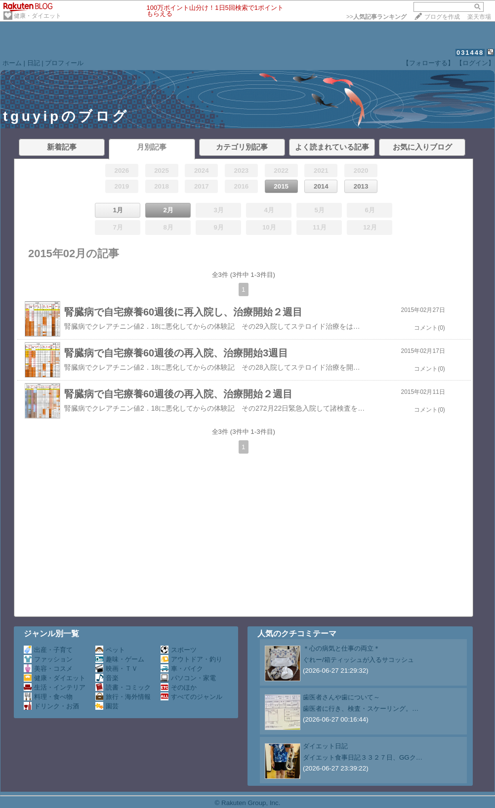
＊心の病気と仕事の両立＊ (341, 648)
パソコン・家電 (188, 678)
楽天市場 (479, 16)
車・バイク (182, 668)
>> (376, 16)
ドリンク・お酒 (51, 706)
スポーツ (179, 650)
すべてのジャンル (191, 696)
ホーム (12, 63)
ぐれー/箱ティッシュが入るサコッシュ (358, 659)
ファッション (48, 659)
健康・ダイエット (37, 15)
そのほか (179, 687)
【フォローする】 (428, 63)
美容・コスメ (48, 668)
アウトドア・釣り (191, 659)
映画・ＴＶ (116, 668)
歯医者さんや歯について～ (341, 697)
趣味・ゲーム (119, 659)
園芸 (107, 706)
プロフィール (64, 63)
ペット (110, 650)
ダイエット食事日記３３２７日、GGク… (362, 757)
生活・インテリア (54, 687)
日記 (33, 63)
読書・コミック (123, 687)
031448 (470, 52)
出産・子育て (48, 650)
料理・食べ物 (48, 696)
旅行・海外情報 (123, 696)
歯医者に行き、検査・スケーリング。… (360, 708)
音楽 (107, 678)
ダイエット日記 (325, 746)
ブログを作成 (442, 16)
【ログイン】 (475, 63)
